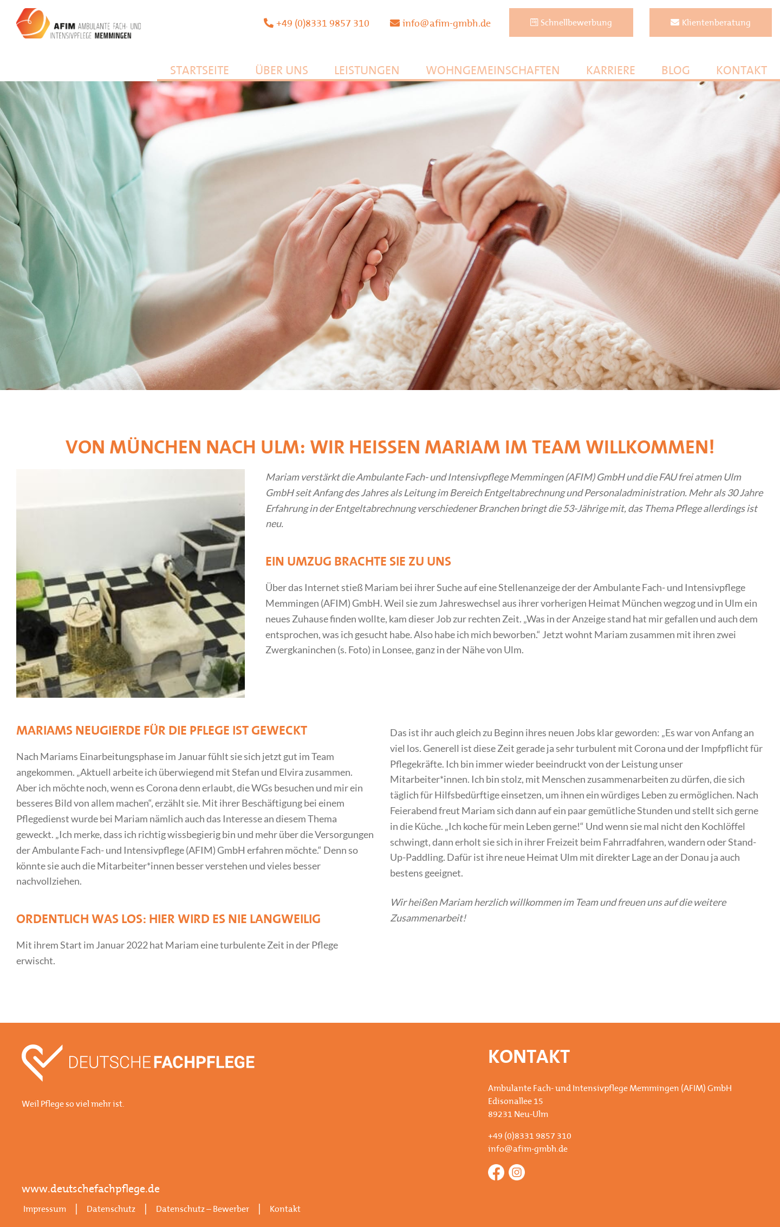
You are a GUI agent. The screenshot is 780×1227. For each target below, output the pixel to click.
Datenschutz (111, 1209)
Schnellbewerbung (571, 23)
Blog (675, 71)
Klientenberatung (711, 23)
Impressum (44, 1209)
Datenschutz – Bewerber (202, 1209)
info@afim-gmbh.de (440, 23)
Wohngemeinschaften (493, 71)
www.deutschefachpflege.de (91, 1189)
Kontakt (741, 71)
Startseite (199, 71)
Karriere (610, 71)
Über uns (281, 71)
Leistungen (367, 71)
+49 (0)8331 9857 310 (316, 23)
